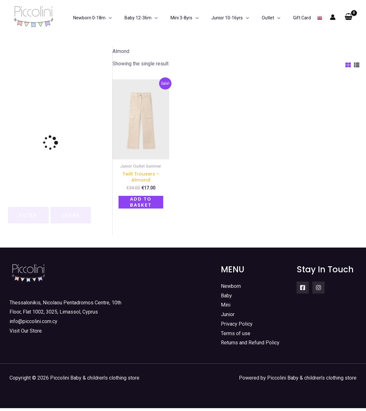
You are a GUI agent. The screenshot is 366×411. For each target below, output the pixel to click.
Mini (225, 308)
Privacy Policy (237, 327)
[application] (104, 17)
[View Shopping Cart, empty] (348, 17)
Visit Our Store (26, 334)
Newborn (231, 289)
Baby (226, 298)
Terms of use (235, 336)
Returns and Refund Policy (250, 346)
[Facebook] (303, 290)
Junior (227, 318)
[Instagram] (318, 290)
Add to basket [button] (140, 204)
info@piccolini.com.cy (33, 324)
